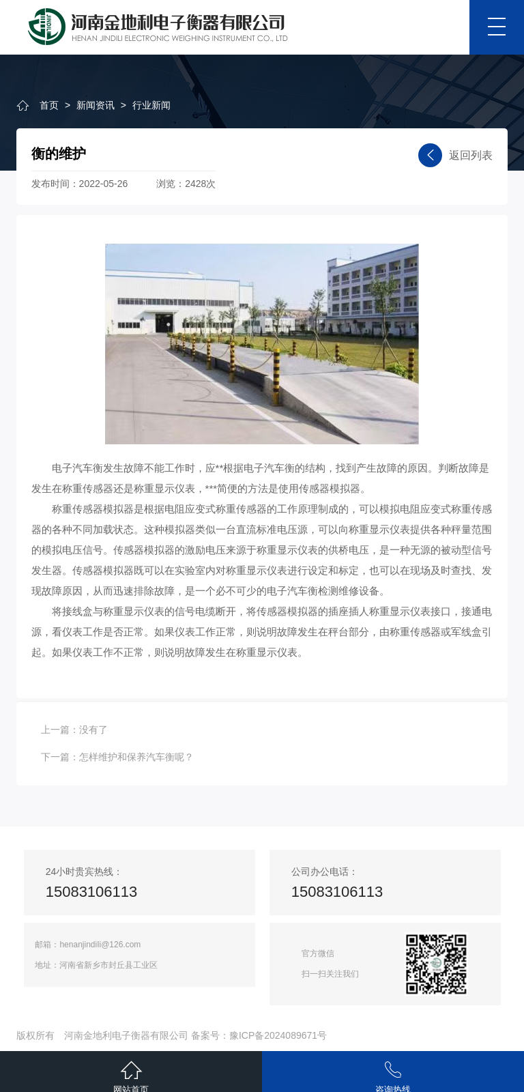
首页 (49, 105)
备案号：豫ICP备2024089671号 (259, 1035)
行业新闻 (151, 105)
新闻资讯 (95, 105)
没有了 (93, 729)
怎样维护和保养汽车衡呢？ (136, 756)
